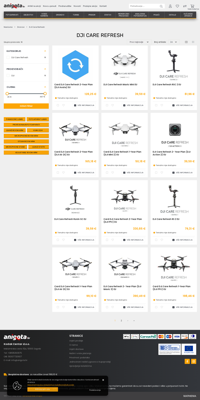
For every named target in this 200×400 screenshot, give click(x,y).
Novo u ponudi (49, 6)
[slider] (7, 93)
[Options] (95, 390)
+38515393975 (15, 353)
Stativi (107, 15)
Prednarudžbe (64, 6)
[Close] (42, 389)
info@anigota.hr (19, 360)
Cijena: (11, 87)
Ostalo (172, 15)
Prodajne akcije (90, 6)
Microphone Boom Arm (26, 135)
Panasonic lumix (14, 119)
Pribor (91, 15)
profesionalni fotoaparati (26, 124)
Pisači (157, 15)
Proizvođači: (15, 69)
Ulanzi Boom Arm (14, 130)
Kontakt (103, 6)
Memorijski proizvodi (123, 15)
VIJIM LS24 (38, 130)
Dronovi (60, 15)
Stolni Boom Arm (26, 141)
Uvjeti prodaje (76, 340)
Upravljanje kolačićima (80, 366)
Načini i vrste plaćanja (80, 353)
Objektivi (28, 15)
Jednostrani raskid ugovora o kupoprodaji (90, 361)
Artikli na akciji (34, 6)
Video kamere (44, 15)
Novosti (77, 6)
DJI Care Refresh (29, 57)
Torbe (76, 15)
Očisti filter (26, 106)
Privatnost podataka (79, 357)
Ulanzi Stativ (38, 147)
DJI (29, 75)
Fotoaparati (12, 15)
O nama (73, 345)
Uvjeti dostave (76, 349)
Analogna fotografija (140, 15)
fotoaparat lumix (38, 119)
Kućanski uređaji (188, 15)
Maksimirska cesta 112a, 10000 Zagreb (22, 348)
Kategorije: (14, 51)
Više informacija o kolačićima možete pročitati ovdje (50, 385)
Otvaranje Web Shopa (32, 396)
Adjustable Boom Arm (26, 152)
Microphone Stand (15, 147)
